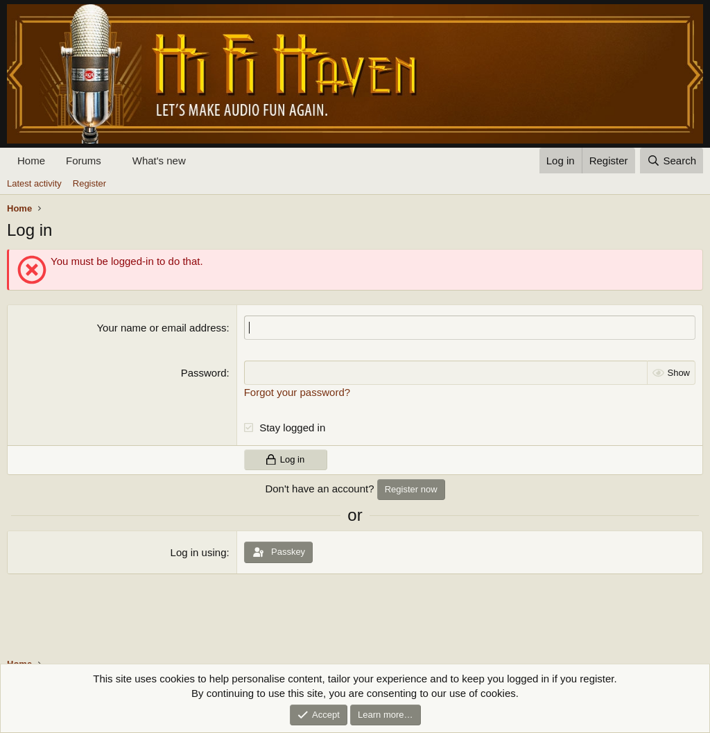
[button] (112, 160)
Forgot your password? (297, 392)
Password (204, 373)
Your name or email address (161, 328)
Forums (83, 160)
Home (31, 160)
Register (89, 183)
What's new (159, 160)
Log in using (199, 552)
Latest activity (34, 183)
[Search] (671, 160)
